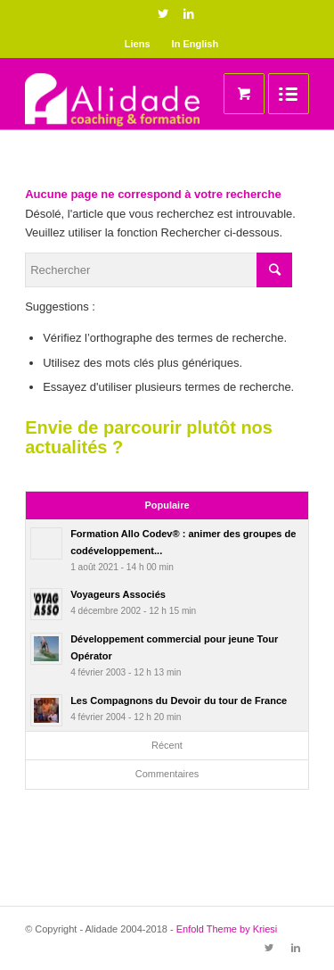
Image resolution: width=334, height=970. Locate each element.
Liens (138, 43)
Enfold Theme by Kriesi (227, 929)
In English (195, 43)
